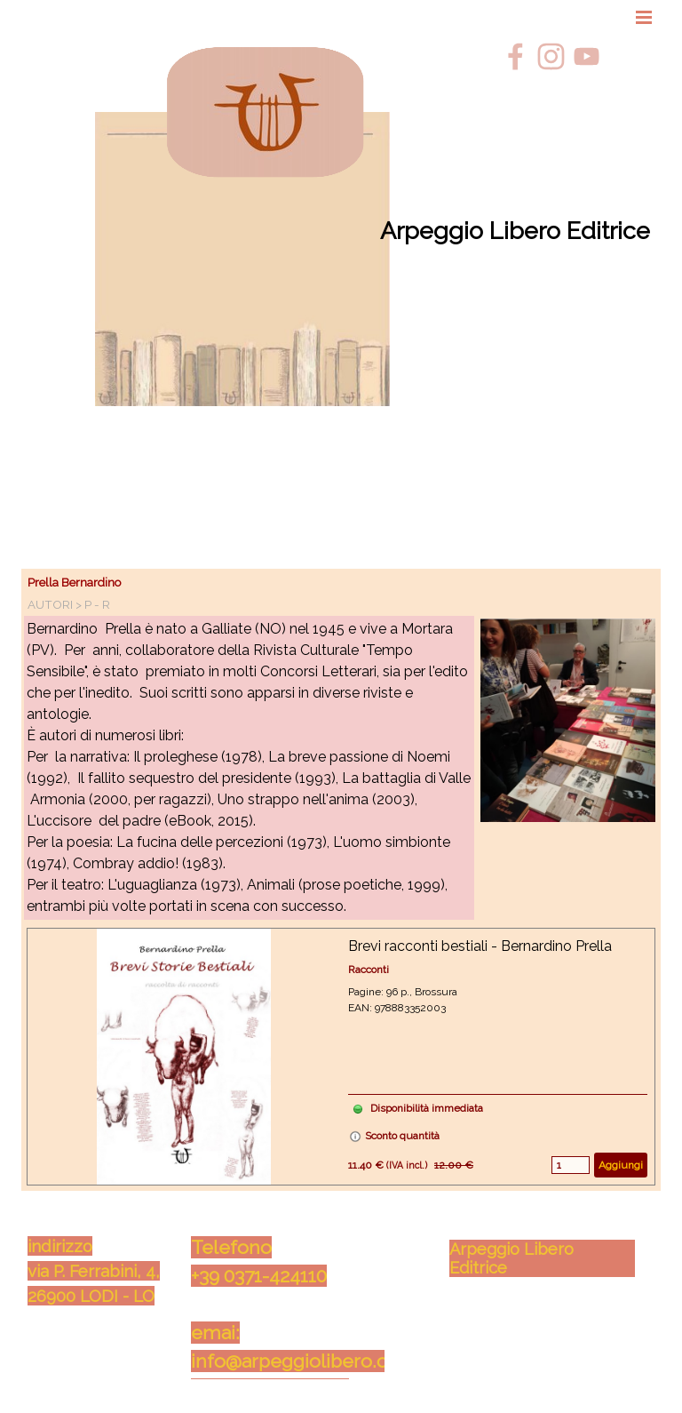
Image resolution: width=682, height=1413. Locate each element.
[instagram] (551, 56)
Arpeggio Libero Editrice (515, 230)
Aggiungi (621, 1165)
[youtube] (586, 56)
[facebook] (515, 56)
